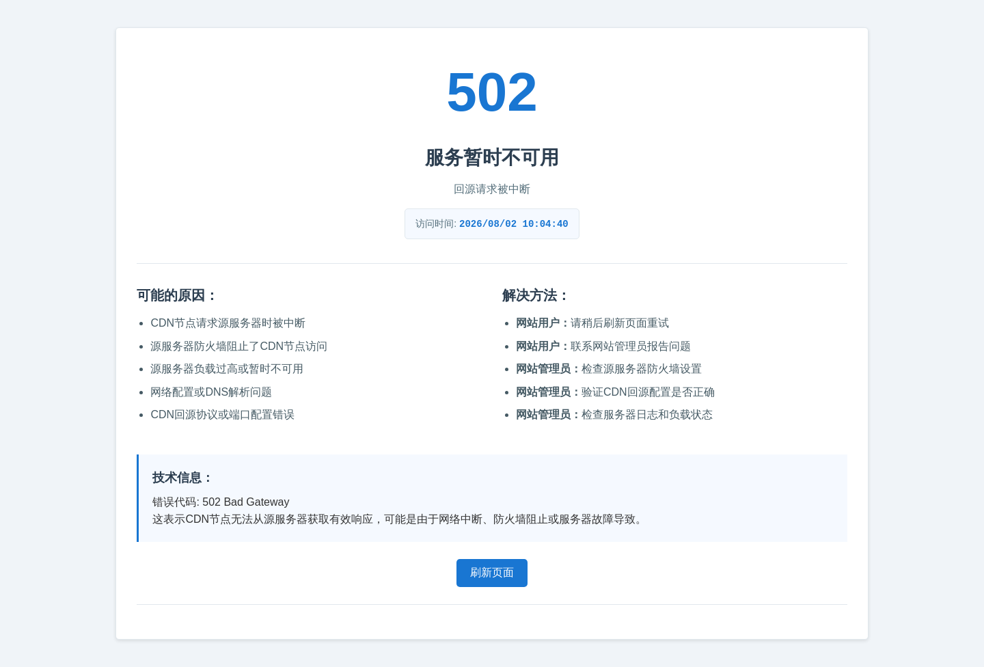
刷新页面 (492, 572)
